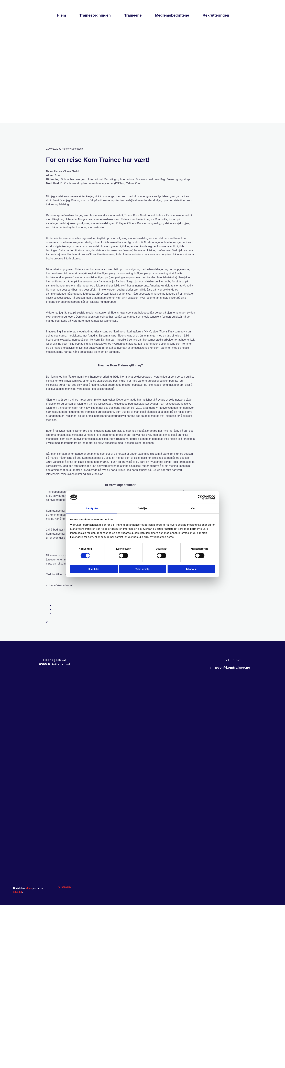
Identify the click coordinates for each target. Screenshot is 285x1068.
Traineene (133, 15)
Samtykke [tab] (92, 508)
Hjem (61, 15)
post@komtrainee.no (232, 667)
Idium (29, 888)
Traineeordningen (95, 15)
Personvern (64, 887)
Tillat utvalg (142, 569)
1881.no (17, 892)
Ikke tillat (93, 569)
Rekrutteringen (216, 15)
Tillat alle (191, 569)
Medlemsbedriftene (172, 15)
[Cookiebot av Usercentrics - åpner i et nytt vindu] (200, 497)
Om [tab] (193, 508)
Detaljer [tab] (142, 508)
